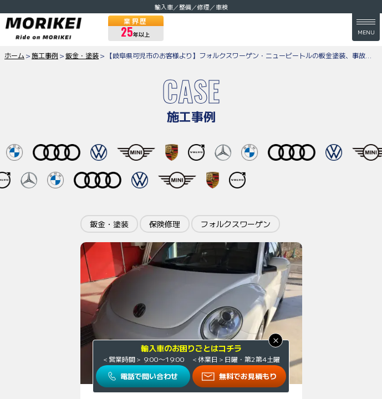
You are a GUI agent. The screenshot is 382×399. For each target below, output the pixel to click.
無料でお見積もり (248, 376)
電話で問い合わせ (149, 376)
